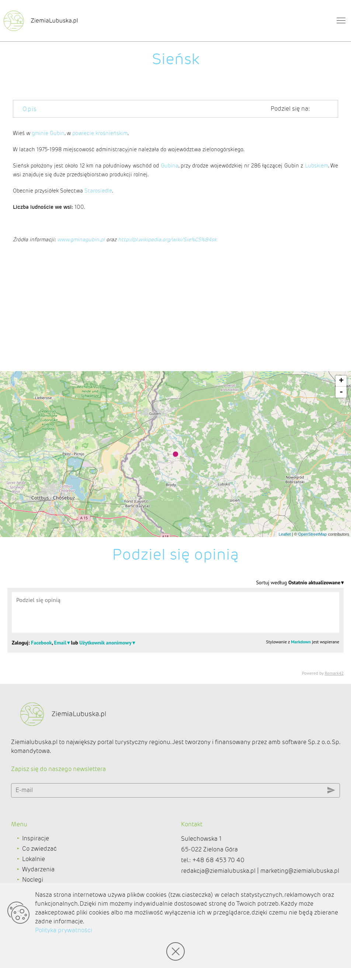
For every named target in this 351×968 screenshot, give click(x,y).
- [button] (341, 392)
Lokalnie (33, 859)
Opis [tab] (29, 109)
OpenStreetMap (312, 534)
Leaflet (285, 534)
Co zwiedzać (39, 849)
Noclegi (32, 880)
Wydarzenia (38, 869)
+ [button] (341, 381)
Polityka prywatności (63, 930)
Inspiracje (35, 838)
